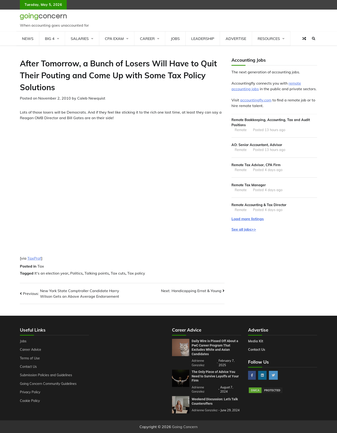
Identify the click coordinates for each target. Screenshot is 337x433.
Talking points (96, 273)
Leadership (202, 38)
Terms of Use (30, 358)
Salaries (80, 38)
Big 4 (50, 38)
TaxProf (34, 258)
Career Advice (31, 349)
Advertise (236, 38)
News (27, 38)
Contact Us (28, 367)
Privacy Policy (30, 392)
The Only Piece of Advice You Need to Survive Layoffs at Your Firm (215, 376)
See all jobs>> (243, 230)
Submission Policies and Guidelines (46, 375)
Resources (269, 38)
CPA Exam (114, 38)
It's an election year (51, 273)
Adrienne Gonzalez (205, 410)
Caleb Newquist (91, 98)
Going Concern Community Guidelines (49, 384)
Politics (76, 273)
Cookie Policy (30, 401)
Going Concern (185, 426)
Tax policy (136, 273)
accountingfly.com (255, 100)
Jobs (175, 38)
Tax (40, 266)
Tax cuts (118, 273)
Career (147, 38)
